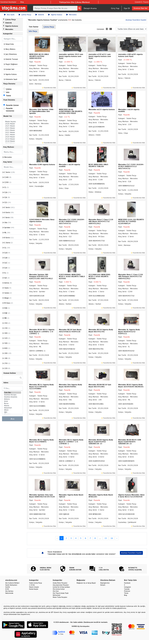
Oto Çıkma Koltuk (59, 589)
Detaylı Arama (90, 8)
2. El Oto (32, 585)
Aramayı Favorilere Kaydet (135, 20)
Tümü (8, 96)
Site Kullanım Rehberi (12, 583)
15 (106, 538)
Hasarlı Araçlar (34, 587)
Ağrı (12, 412)
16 (111, 538)
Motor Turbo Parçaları (60, 597)
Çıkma (8, 89)
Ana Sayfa (9, 15)
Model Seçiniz (12, 122)
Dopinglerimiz (105, 583)
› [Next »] (116, 538)
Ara (12, 419)
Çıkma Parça (25, 15)
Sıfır (7, 92)
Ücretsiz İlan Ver (140, 8)
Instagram (127, 587)
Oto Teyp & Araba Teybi (60, 593)
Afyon (12, 410)
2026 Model (12, 124)
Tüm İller (12, 392)
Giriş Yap (115, 8)
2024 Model (12, 128)
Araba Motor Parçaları (60, 583)
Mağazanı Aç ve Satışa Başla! (86, 583)
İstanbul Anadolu (12, 397)
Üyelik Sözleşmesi (11, 585)
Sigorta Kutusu (55, 15)
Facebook (127, 583)
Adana (12, 406)
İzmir (12, 401)
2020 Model (12, 137)
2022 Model (12, 132)
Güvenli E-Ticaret (141, 2)
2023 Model (12, 130)
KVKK (7, 589)
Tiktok (126, 593)
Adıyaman (12, 408)
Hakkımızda (9, 593)
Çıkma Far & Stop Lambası (61, 587)
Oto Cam (56, 591)
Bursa (12, 403)
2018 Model (12, 141)
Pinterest (127, 591)
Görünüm (100, 29)
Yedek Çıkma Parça (35, 583)
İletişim (102, 585)
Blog (22, 2)
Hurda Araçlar (33, 589)
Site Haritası (9, 591)
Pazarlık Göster (12, 105)
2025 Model (12, 126)
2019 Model (12, 139)
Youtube (127, 589)
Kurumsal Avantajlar (8, 2)
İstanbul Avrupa (12, 395)
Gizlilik (7, 587)
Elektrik (40, 15)
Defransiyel (56, 595)
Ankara (12, 399)
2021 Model (12, 135)
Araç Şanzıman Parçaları (61, 585)
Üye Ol (127, 8)
